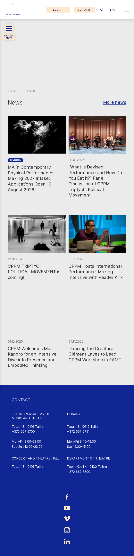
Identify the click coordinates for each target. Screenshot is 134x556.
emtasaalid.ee (22, 477)
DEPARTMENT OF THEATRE (88, 458)
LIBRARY (73, 414)
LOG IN (57, 9)
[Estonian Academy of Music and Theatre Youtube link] (67, 507)
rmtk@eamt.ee (77, 437)
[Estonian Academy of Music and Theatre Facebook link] (67, 497)
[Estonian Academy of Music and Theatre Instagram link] (67, 530)
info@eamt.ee (22, 437)
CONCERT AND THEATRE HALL (35, 458)
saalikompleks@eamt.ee (29, 472)
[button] (102, 10)
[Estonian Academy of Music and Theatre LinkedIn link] (67, 541)
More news (114, 102)
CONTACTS (84, 9)
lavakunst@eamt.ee (81, 477)
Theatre (14, 91)
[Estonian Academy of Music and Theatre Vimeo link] (67, 518)
